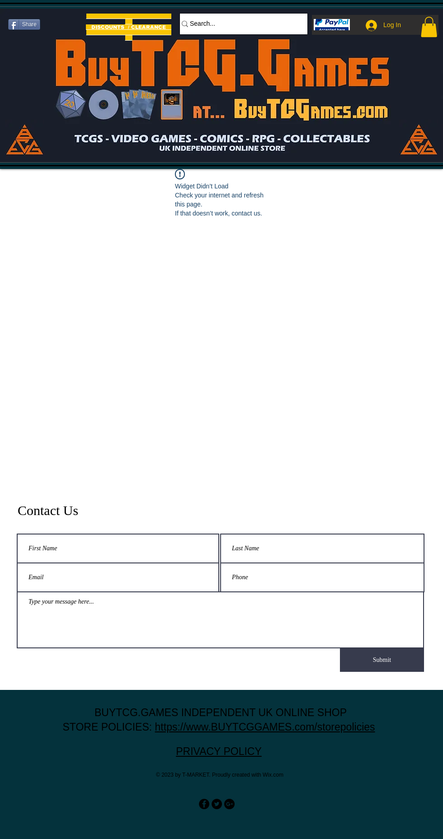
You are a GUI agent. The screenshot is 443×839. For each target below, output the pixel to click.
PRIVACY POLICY (219, 751)
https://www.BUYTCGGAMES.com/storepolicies (265, 727)
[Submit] (382, 660)
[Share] (24, 24)
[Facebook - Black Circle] (204, 804)
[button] (429, 27)
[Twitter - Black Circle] (217, 804)
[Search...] (239, 24)
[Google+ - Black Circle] (229, 804)
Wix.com (273, 775)
